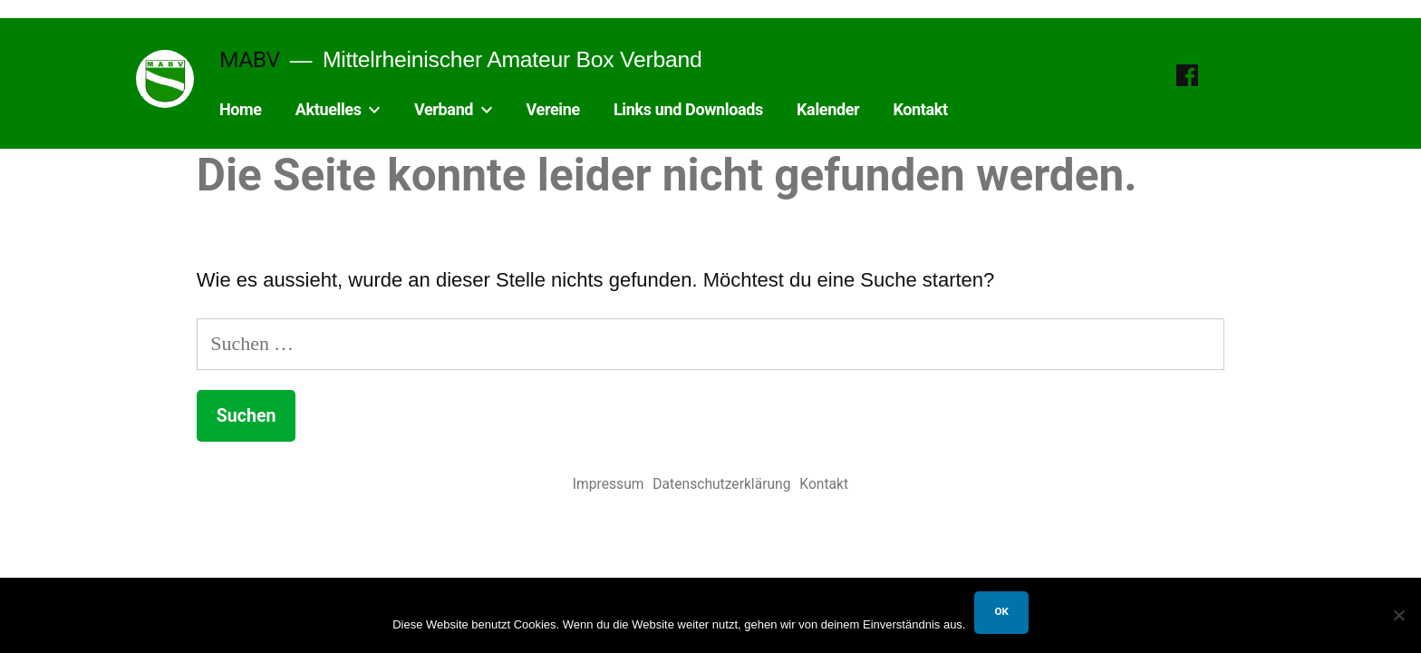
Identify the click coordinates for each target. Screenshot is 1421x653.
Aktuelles (328, 109)
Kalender (828, 109)
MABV (249, 59)
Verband (443, 109)
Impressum (608, 483)
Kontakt (920, 109)
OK (1001, 611)
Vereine (553, 109)
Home (240, 109)
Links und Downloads (688, 109)
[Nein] (1398, 615)
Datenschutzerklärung (721, 483)
